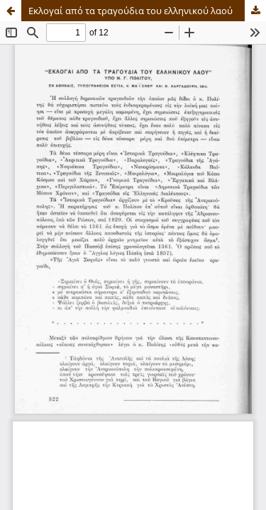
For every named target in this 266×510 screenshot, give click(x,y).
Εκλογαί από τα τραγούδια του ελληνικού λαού (130, 10)
